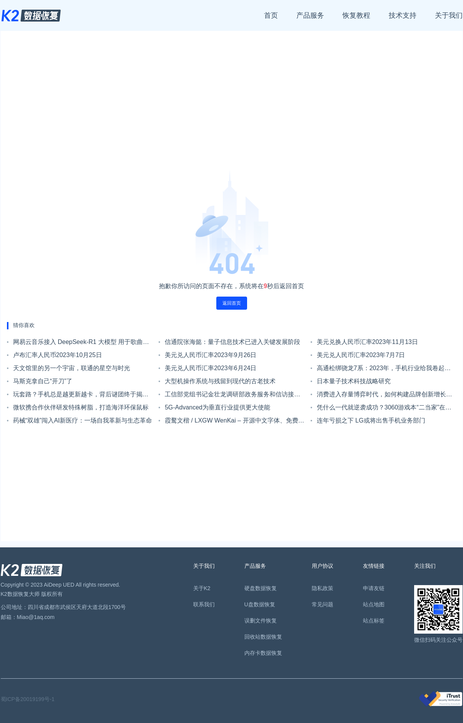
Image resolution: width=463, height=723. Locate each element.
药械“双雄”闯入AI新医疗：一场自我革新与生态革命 (82, 420)
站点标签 (373, 620)
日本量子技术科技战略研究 (354, 381)
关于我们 (449, 15)
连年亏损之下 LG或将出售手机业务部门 (371, 420)
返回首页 (231, 303)
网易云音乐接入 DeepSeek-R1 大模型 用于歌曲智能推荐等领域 (81, 344)
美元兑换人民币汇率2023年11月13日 (367, 342)
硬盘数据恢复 (260, 588)
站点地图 (373, 604)
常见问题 (322, 604)
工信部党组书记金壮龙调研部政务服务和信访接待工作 (232, 396)
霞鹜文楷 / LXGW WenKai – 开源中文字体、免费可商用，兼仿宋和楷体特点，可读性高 (234, 422)
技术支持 (402, 15)
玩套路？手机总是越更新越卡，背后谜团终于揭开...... (77, 396)
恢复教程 (356, 15)
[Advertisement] (231, 103)
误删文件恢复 (260, 620)
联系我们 (204, 604)
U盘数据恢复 (259, 604)
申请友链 (373, 588)
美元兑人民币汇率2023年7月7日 (361, 355)
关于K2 (202, 588)
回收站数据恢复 (263, 637)
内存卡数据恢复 (263, 653)
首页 (271, 15)
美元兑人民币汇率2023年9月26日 (210, 355)
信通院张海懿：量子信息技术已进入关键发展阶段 (232, 342)
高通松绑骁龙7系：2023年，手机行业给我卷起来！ (381, 370)
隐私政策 (322, 588)
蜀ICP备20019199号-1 (28, 699)
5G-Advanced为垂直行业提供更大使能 (217, 407)
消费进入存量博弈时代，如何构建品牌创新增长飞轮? (384, 396)
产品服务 (310, 15)
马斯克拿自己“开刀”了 (43, 381)
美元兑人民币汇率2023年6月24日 (210, 368)
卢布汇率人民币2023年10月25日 (57, 355)
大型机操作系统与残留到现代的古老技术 (220, 381)
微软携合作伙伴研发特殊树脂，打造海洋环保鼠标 (81, 407)
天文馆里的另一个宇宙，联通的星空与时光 (71, 368)
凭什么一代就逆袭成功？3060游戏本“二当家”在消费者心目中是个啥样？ (384, 409)
